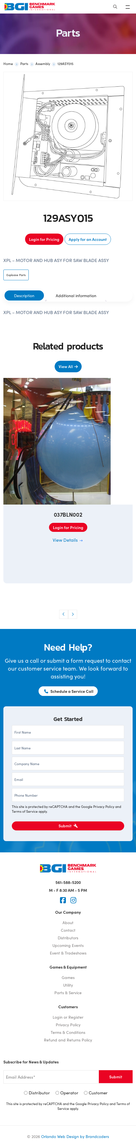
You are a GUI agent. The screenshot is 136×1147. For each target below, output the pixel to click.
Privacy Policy (103, 806)
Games (68, 977)
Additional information (76, 295)
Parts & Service (68, 992)
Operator (69, 1093)
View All (66, 366)
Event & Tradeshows (68, 953)
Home (8, 63)
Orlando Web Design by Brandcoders (75, 1136)
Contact (68, 930)
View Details (68, 540)
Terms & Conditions (68, 1032)
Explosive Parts (16, 275)
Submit (68, 825)
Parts (24, 63)
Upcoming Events (68, 945)
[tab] (24, 295)
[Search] (115, 6)
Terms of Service (25, 811)
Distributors (68, 937)
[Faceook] (63, 900)
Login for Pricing (44, 239)
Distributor (39, 1093)
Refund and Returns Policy (68, 1040)
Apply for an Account (88, 239)
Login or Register (68, 1017)
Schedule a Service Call (68, 691)
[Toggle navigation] (128, 6)
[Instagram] (73, 900)
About (68, 922)
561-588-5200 (68, 882)
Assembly (42, 63)
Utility (68, 985)
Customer (98, 1093)
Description (24, 295)
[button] (63, 614)
